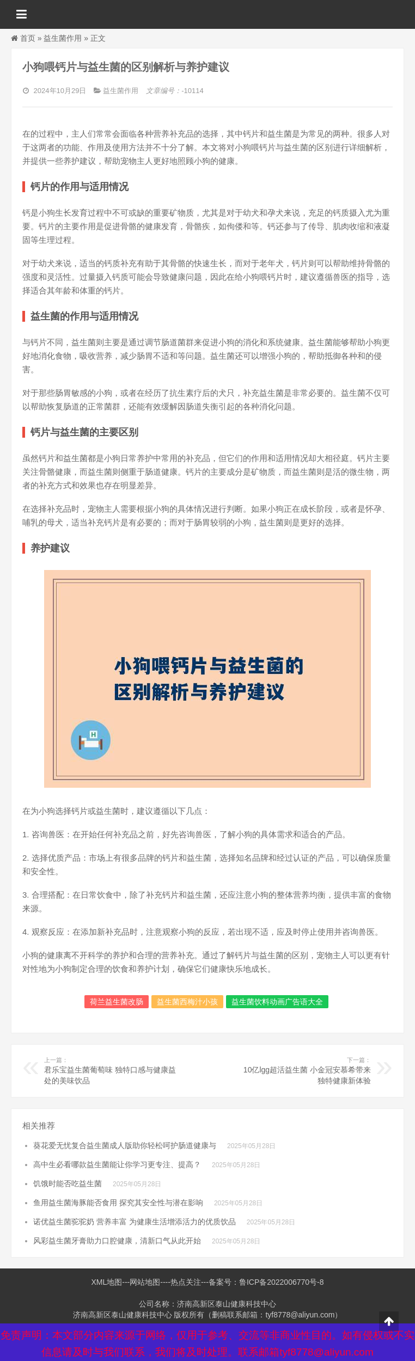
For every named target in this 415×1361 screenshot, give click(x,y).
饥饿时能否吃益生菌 (67, 1183)
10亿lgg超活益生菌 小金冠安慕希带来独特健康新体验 (304, 1070)
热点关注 (185, 1282)
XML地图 (106, 1282)
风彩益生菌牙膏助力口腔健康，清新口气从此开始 (117, 1240)
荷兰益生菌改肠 (116, 1001)
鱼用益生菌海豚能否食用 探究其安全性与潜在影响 (118, 1202)
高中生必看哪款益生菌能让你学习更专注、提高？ (117, 1164)
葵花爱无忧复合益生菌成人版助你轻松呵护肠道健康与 (124, 1145)
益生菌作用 (63, 38)
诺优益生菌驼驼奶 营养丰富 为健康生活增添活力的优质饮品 (134, 1221)
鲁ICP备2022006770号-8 (281, 1282)
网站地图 (145, 1282)
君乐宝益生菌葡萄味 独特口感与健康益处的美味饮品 (111, 1070)
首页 (27, 38)
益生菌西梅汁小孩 (187, 1001)
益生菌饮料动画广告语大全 (277, 1001)
